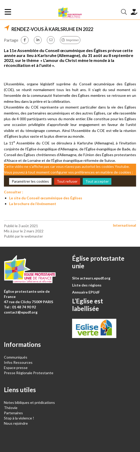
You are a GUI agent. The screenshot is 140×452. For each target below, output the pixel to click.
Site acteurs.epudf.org (91, 278)
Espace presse (16, 367)
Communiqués (15, 357)
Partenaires (13, 413)
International (124, 225)
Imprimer (72, 40)
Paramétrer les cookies (30, 181)
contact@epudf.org (20, 312)
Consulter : (13, 192)
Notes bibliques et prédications (29, 402)
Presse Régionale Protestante (28, 373)
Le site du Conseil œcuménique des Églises (45, 198)
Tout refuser (67, 181)
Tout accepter (97, 181)
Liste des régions (86, 285)
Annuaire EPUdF (86, 292)
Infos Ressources (18, 362)
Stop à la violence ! (19, 418)
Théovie (10, 407)
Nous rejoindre (16, 423)
